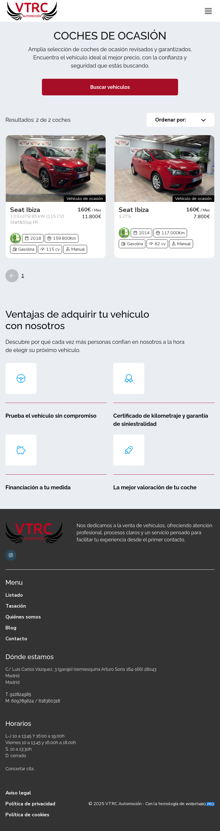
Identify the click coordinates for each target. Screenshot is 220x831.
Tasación (15, 606)
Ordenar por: (180, 119)
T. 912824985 (18, 694)
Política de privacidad (30, 803)
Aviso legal (18, 793)
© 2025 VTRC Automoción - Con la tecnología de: (151, 804)
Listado (14, 595)
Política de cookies (27, 814)
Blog (10, 627)
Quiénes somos (23, 617)
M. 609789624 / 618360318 (32, 700)
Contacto (16, 638)
